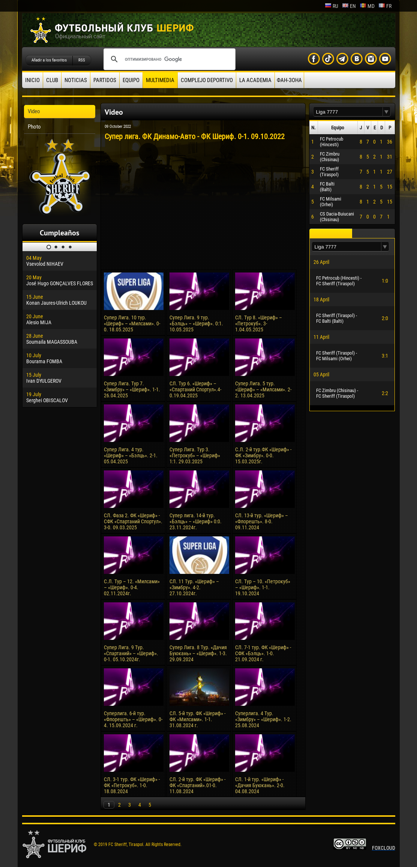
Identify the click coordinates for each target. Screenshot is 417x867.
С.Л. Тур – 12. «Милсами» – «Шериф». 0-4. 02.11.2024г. (132, 587)
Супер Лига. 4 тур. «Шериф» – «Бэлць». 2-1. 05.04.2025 (131, 455)
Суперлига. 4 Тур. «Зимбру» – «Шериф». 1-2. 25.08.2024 (263, 719)
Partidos (104, 80)
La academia (255, 80)
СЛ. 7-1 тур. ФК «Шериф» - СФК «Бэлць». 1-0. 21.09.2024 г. (263, 653)
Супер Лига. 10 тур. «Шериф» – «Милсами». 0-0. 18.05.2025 (132, 323)
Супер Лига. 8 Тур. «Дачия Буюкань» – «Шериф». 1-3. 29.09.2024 (198, 653)
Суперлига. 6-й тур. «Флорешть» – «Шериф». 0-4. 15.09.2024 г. (133, 719)
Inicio (32, 80)
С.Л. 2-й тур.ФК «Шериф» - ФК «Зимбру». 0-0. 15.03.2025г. (263, 455)
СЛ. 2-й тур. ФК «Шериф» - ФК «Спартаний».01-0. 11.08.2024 (197, 785)
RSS (81, 60)
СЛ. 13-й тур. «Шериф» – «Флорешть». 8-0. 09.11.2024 (261, 521)
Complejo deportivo (207, 80)
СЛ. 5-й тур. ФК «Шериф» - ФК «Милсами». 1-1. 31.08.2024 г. (197, 719)
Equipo (131, 80)
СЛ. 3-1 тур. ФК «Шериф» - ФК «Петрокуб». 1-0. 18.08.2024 (132, 785)
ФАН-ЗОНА (289, 80)
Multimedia (160, 80)
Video (34, 111)
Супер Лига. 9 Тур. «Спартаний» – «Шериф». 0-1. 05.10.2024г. (131, 653)
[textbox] (348, 112)
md (367, 6)
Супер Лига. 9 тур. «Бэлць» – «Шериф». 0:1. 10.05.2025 (196, 323)
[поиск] (168, 59)
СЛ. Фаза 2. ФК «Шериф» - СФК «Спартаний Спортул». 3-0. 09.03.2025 (133, 521)
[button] (386, 112)
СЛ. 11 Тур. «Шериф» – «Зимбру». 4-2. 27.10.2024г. (194, 587)
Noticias (75, 80)
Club (52, 80)
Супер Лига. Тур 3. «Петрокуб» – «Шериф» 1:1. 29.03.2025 (195, 455)
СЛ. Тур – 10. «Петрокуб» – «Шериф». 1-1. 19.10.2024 (262, 587)
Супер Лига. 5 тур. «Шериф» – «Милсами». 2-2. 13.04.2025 (263, 389)
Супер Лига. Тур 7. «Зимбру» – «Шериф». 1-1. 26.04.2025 (132, 389)
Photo (34, 126)
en (349, 6)
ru (331, 6)
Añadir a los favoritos (49, 60)
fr (385, 6)
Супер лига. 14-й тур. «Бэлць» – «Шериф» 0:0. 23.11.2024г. (196, 521)
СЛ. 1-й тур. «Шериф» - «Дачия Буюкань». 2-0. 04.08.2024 (260, 785)
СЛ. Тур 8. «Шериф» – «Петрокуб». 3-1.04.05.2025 (258, 323)
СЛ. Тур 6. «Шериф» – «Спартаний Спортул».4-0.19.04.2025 (195, 389)
